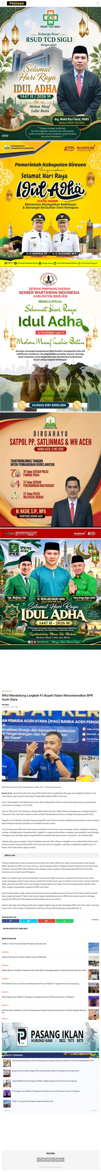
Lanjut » (95, 1110)
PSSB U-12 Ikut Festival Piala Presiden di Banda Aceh (24, 944)
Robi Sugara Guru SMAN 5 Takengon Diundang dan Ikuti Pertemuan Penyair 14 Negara (38, 997)
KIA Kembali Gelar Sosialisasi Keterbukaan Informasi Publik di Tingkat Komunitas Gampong (40, 984)
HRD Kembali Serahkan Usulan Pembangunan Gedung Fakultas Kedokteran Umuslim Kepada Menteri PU (44, 1011)
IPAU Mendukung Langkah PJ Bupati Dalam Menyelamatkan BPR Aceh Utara (47, 697)
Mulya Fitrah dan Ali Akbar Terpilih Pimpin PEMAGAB (24, 957)
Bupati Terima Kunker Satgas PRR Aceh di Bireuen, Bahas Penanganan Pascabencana (45, 1071)
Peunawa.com (7, 691)
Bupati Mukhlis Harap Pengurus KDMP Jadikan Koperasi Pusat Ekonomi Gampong (44, 1081)
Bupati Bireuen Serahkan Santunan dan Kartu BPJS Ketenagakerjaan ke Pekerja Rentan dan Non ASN (44, 970)
